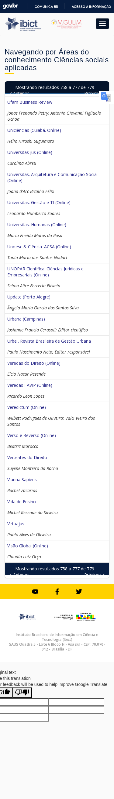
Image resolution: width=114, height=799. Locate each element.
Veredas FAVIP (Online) (29, 385)
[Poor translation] (22, 692)
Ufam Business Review (29, 102)
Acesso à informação (91, 7)
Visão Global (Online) (27, 546)
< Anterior (19, 93)
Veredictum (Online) (26, 407)
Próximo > (94, 93)
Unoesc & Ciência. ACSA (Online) (39, 246)
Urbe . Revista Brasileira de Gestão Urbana (49, 341)
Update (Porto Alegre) (28, 297)
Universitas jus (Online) (29, 152)
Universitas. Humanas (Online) (36, 224)
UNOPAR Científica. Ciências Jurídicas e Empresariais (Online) (45, 272)
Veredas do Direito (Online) (33, 363)
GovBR (10, 6)
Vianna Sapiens (22, 479)
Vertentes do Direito (27, 457)
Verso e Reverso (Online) (31, 435)
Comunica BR (46, 7)
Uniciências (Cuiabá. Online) (34, 130)
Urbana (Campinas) (26, 319)
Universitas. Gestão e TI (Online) (39, 202)
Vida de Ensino (21, 501)
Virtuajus (15, 524)
